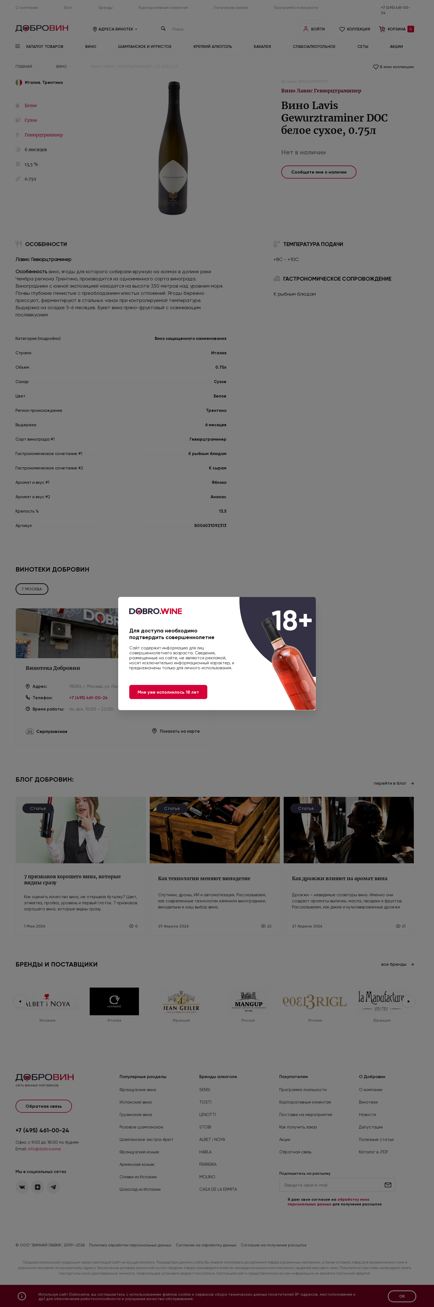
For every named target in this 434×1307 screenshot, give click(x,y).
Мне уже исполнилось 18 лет (168, 692)
